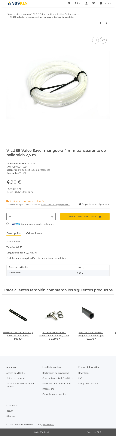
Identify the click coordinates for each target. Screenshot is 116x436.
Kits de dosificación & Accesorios (34, 169)
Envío (30, 191)
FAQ (80, 378)
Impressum (48, 388)
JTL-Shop (100, 432)
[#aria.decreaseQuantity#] (10, 216)
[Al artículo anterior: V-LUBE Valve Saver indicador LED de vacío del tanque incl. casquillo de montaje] (100, 23)
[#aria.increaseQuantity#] (52, 216)
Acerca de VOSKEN (15, 373)
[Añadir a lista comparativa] (95, 40)
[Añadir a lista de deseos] (103, 40)
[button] (69, 3)
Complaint (11, 405)
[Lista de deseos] (93, 3)
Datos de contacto (15, 378)
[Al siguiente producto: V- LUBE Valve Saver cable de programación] (106, 23)
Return (9, 410)
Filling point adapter (88, 383)
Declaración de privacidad (55, 373)
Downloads (83, 373)
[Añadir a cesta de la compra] (8, 31)
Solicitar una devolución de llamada (20, 385)
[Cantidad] (31, 216)
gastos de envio (48, 425)
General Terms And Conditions (57, 378)
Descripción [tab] (13, 233)
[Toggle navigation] (3, 2)
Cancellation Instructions (54, 394)
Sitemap (10, 416)
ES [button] (76, 3)
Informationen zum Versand (56, 383)
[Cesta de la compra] (105, 3)
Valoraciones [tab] (34, 233)
